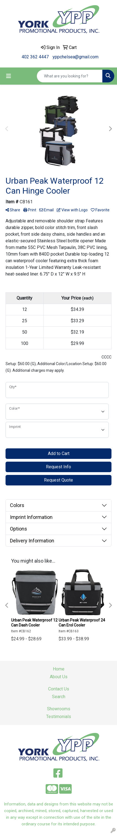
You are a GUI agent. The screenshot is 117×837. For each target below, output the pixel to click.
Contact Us (58, 689)
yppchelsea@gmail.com (75, 56)
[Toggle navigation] (8, 76)
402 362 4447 (35, 56)
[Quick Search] (70, 76)
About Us (58, 676)
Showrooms (58, 708)
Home (58, 669)
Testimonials (58, 716)
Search (58, 696)
